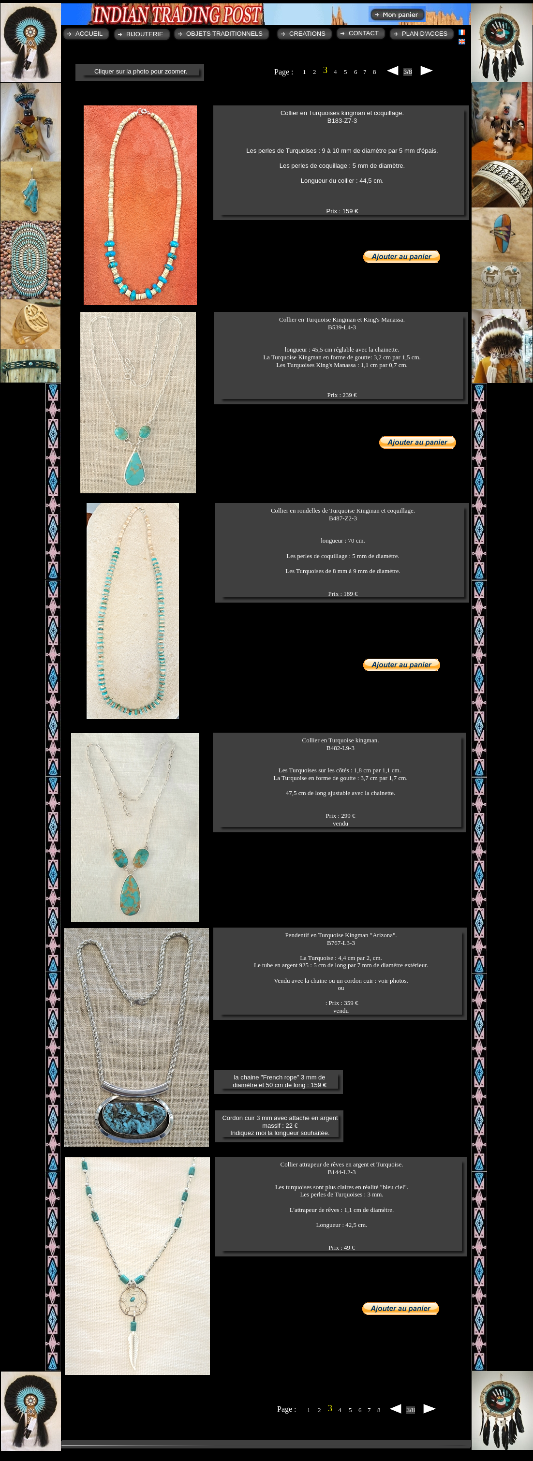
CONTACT (364, 33)
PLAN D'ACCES (424, 33)
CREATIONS (307, 33)
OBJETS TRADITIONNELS (224, 33)
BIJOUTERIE (144, 34)
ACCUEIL (89, 33)
